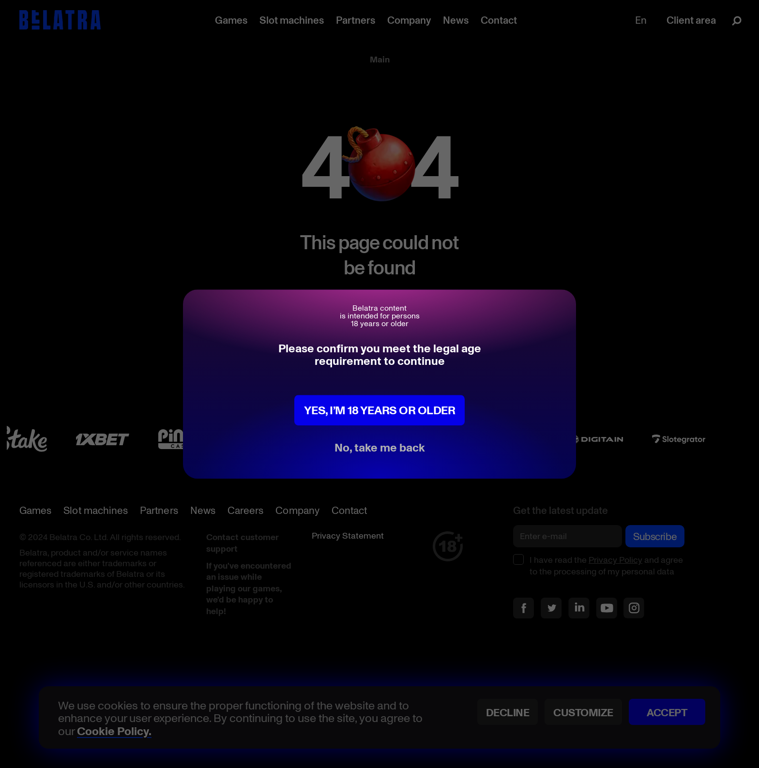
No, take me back (379, 447)
